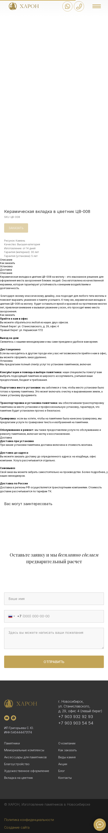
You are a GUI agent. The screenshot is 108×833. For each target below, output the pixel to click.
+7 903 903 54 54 (75, 723)
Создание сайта (17, 827)
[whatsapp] (13, 718)
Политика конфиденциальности (29, 820)
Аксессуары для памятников (25, 757)
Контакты (65, 778)
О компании (66, 743)
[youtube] (6, 718)
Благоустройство (17, 764)
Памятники (12, 743)
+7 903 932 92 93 (75, 716)
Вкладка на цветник (18, 778)
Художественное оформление (26, 771)
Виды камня (67, 757)
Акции (62, 764)
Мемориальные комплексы (24, 750)
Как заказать (67, 750)
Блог (61, 771)
